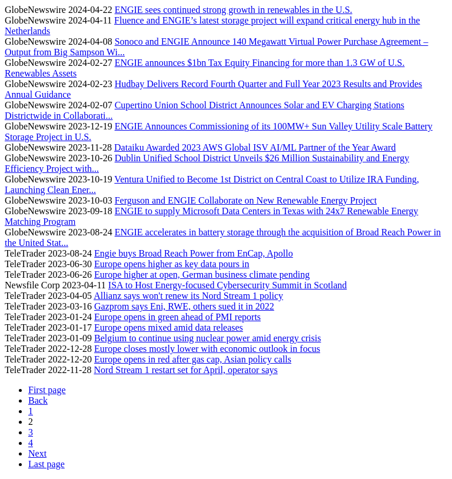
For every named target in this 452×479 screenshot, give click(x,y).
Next (37, 453)
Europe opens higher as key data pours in (171, 264)
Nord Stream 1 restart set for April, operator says (185, 370)
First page (47, 390)
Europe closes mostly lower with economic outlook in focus (207, 349)
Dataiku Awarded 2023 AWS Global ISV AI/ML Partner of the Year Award (255, 147)
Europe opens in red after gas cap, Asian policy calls (192, 359)
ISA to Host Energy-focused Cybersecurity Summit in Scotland (227, 285)
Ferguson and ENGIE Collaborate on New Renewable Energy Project (246, 200)
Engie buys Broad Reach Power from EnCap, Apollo (193, 253)
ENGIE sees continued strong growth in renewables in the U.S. (234, 10)
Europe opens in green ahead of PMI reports (177, 317)
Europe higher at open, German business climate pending (202, 275)
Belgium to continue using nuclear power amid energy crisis (207, 338)
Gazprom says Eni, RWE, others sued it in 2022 (184, 306)
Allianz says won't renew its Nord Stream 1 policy (188, 296)
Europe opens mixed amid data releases (168, 327)
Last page (46, 464)
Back (38, 400)
